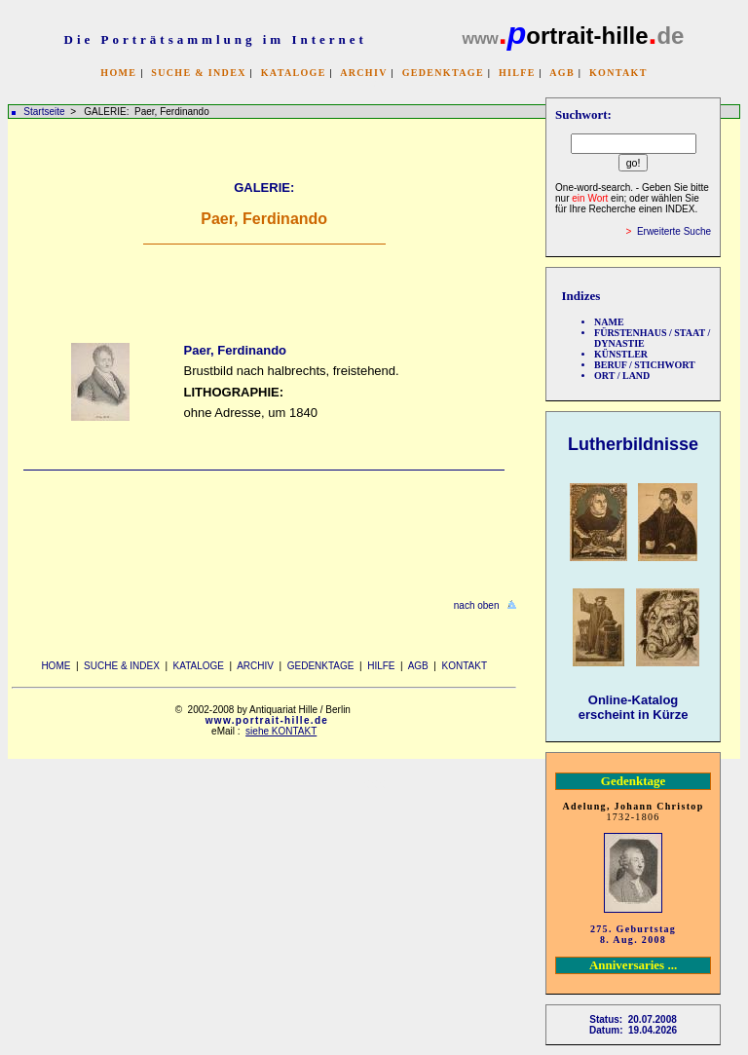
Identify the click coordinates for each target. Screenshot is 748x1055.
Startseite (43, 111)
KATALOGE (293, 72)
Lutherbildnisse (633, 444)
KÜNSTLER (621, 354)
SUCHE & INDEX (198, 72)
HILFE (517, 72)
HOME (118, 72)
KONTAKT (618, 72)
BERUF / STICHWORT (644, 364)
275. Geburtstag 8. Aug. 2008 (633, 934)
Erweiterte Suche (674, 231)
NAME (609, 322)
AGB (562, 72)
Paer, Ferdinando (235, 350)
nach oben (477, 605)
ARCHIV (363, 72)
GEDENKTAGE (443, 72)
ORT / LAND (622, 375)
